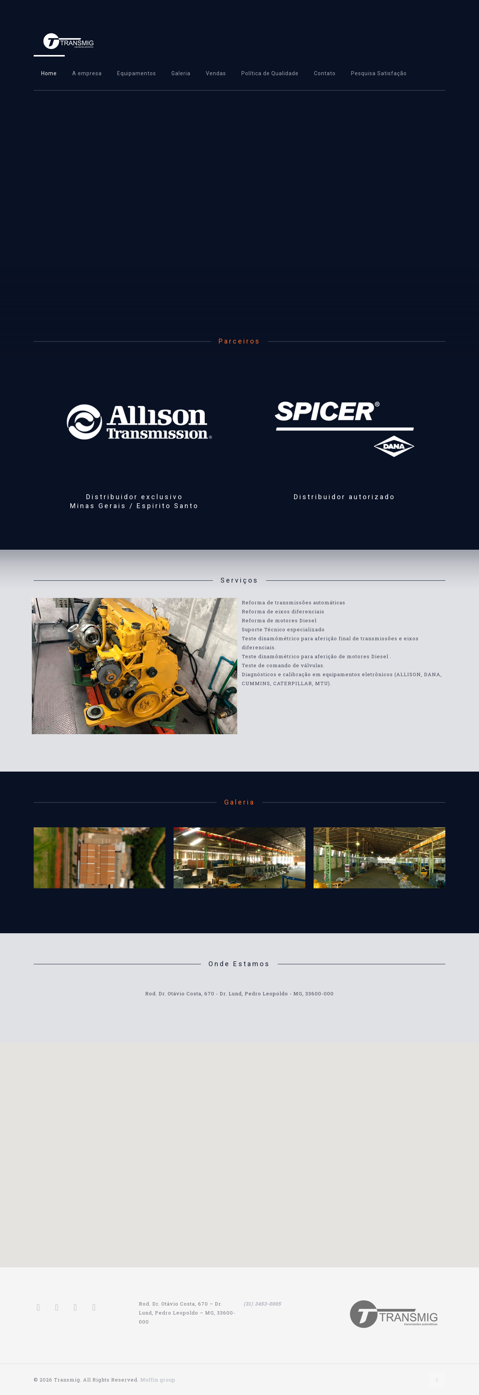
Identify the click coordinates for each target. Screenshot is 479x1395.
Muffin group (158, 1379)
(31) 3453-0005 (262, 1303)
